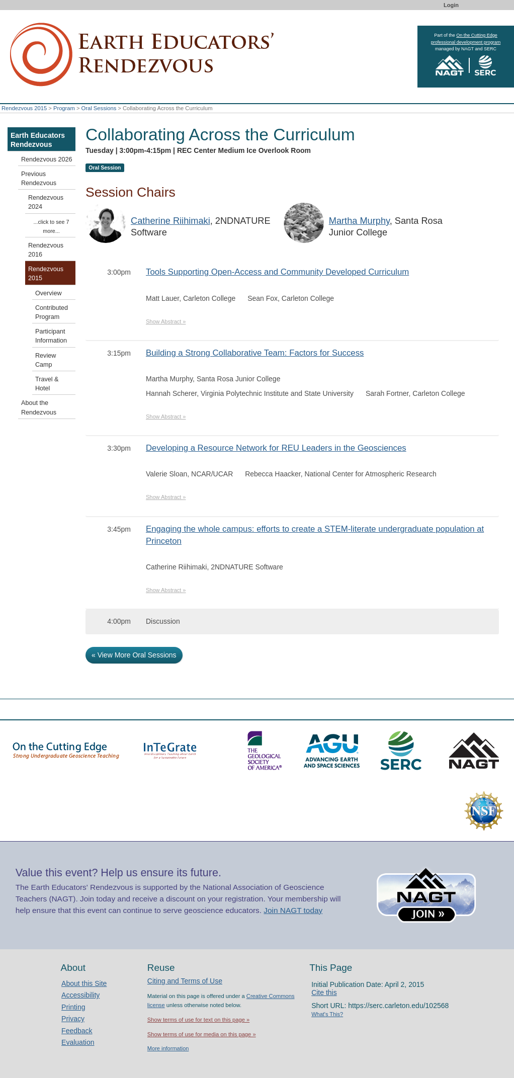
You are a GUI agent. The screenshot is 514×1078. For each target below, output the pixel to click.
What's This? (327, 1014)
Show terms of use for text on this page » (198, 1020)
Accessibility (80, 995)
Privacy (72, 1019)
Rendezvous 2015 (24, 108)
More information (168, 1048)
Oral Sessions (99, 108)
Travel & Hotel (46, 384)
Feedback (76, 1031)
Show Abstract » (166, 321)
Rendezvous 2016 (45, 250)
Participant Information (51, 336)
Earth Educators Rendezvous (38, 139)
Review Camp (45, 360)
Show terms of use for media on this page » (201, 1034)
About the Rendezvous (38, 407)
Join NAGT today (293, 910)
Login (451, 5)
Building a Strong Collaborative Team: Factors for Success (255, 353)
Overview (48, 293)
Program (64, 108)
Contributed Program (51, 312)
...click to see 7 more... (51, 226)
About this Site (84, 983)
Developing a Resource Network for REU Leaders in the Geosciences (276, 448)
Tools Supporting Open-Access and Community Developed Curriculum (277, 272)
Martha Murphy (359, 221)
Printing (73, 1007)
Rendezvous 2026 (46, 159)
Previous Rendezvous (38, 179)
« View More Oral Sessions (134, 655)
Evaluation (77, 1042)
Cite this (324, 992)
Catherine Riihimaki (170, 221)
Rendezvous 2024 (45, 202)
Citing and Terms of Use (184, 981)
